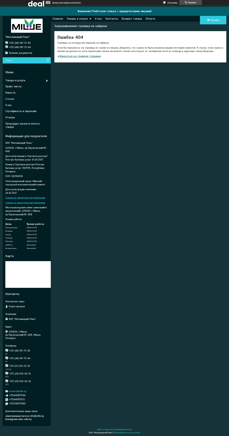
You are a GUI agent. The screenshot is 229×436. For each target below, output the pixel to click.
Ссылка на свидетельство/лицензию (25, 197)
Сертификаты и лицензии (20, 111)
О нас (98, 18)
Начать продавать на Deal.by (66, 2)
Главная (58, 18)
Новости (10, 92)
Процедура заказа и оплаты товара (22, 125)
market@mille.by (18, 391)
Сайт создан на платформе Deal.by (114, 429)
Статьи (9, 99)
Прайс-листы (13, 86)
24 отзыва (172, 2)
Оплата (150, 18)
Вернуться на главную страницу (80, 56)
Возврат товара (132, 18)
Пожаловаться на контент (127, 432)
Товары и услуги (77, 18)
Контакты (112, 18)
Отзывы (10, 117)
